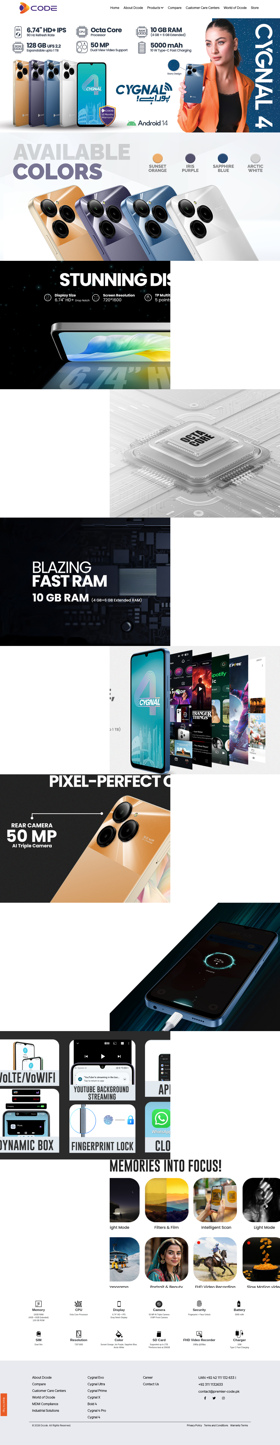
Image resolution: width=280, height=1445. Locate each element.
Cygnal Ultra (96, 1384)
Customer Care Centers (202, 8)
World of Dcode (235, 8)
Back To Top (4, 1404)
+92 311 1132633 (210, 1384)
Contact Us (151, 1384)
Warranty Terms (239, 1426)
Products (155, 8)
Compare (174, 8)
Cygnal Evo (96, 1377)
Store (255, 8)
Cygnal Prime (97, 1391)
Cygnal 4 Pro (97, 1410)
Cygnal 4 (94, 1417)
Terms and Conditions (216, 1426)
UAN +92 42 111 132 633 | (217, 1377)
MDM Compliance (45, 1404)
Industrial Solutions (45, 1410)
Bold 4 (92, 1404)
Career (148, 1377)
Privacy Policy (194, 1426)
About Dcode (133, 8)
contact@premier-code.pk (218, 1391)
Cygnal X (94, 1397)
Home (114, 8)
